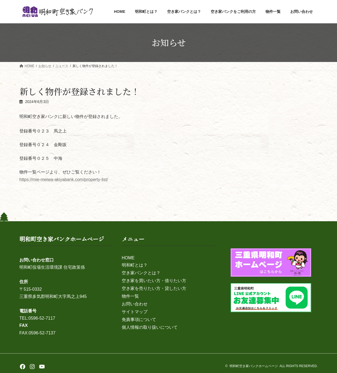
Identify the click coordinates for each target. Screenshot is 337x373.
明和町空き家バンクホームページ (254, 366)
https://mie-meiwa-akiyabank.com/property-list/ (63, 179)
